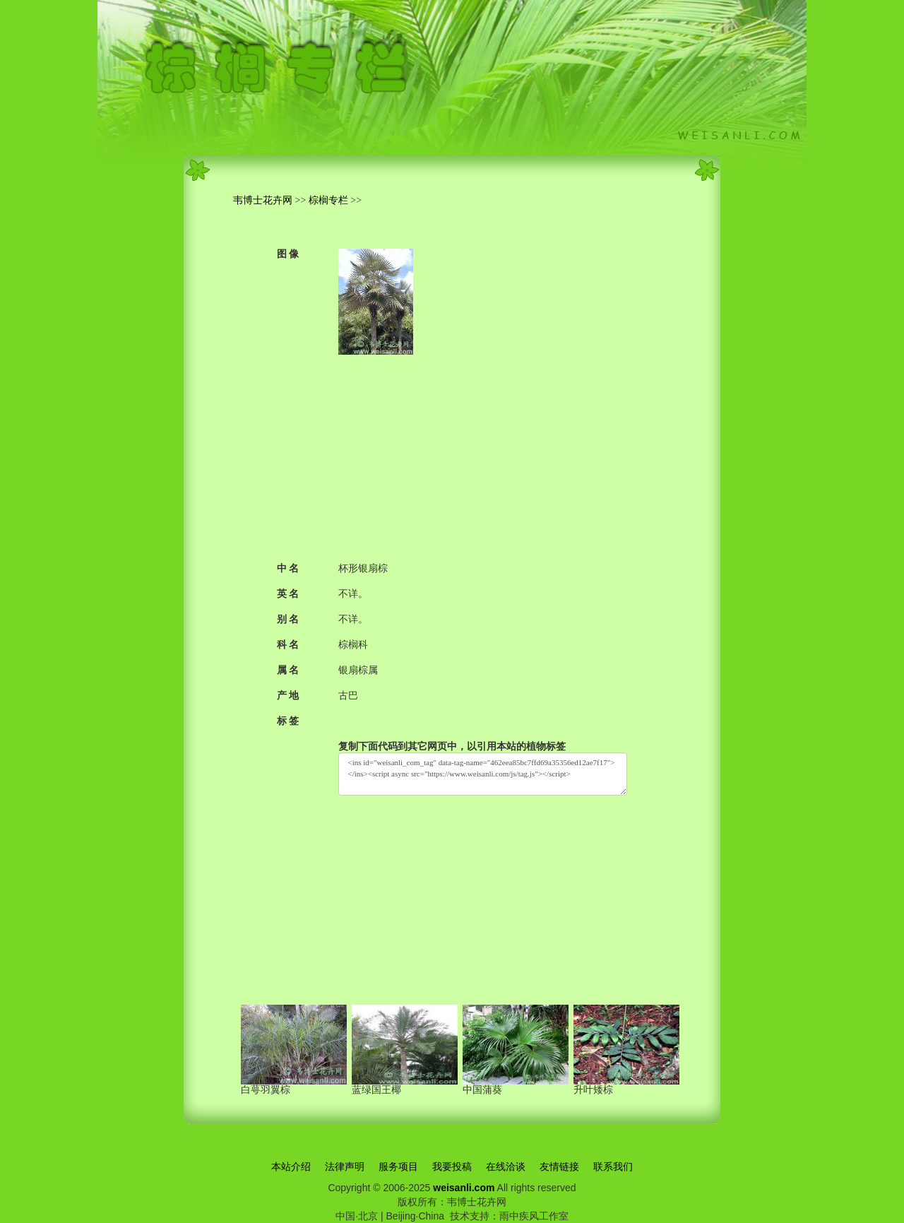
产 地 (288, 695)
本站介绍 (291, 1166)
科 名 (288, 644)
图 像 (288, 254)
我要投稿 (452, 1166)
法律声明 (344, 1166)
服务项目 (398, 1166)
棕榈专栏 (328, 200)
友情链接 (559, 1166)
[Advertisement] (482, 454)
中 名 (288, 568)
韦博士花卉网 (262, 200)
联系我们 (613, 1166)
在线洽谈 (505, 1166)
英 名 (288, 594)
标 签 (288, 721)
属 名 (288, 670)
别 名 (288, 619)
